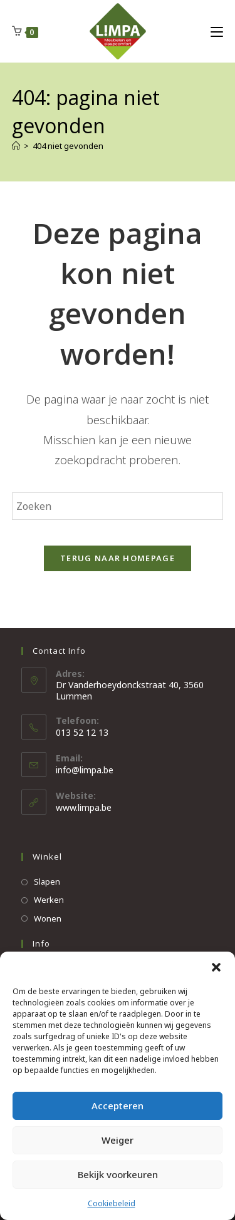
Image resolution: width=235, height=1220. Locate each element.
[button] (216, 967)
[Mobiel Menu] (217, 31)
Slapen (47, 881)
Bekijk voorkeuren (118, 1174)
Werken (49, 899)
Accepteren (117, 1105)
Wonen (47, 918)
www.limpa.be (84, 807)
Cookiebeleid (111, 1203)
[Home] (16, 145)
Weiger (117, 1140)
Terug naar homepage (117, 558)
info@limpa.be (84, 770)
